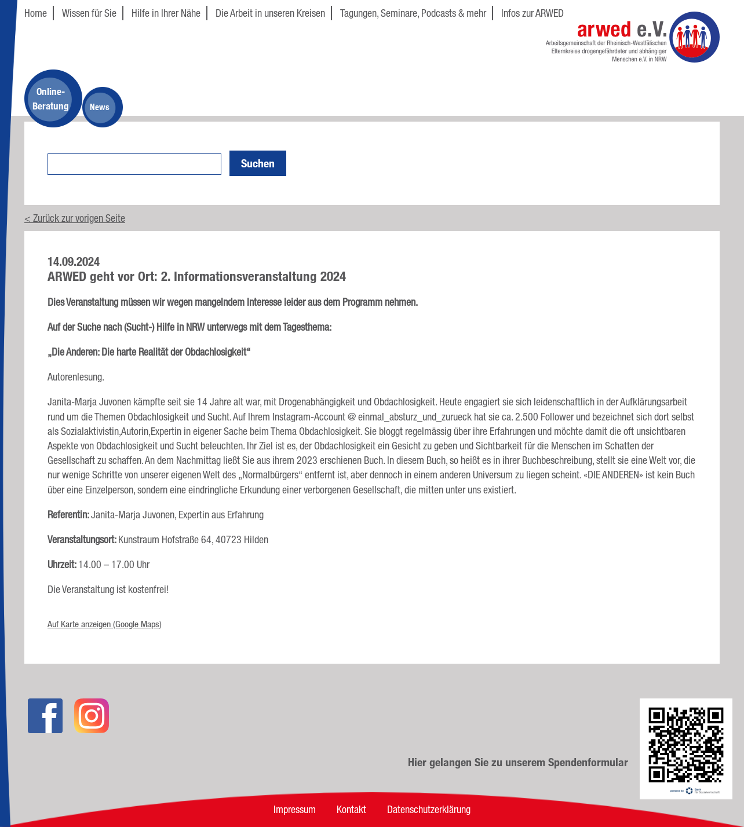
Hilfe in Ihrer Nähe (166, 12)
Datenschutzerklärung (429, 809)
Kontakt (351, 809)
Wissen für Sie (89, 12)
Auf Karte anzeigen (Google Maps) (105, 624)
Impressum (294, 809)
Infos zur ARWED (532, 12)
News (100, 106)
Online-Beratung (50, 98)
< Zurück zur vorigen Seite (74, 217)
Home (35, 12)
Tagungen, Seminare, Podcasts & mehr (413, 12)
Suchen (258, 163)
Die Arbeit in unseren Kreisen (270, 12)
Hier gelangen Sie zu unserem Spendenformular (518, 762)
